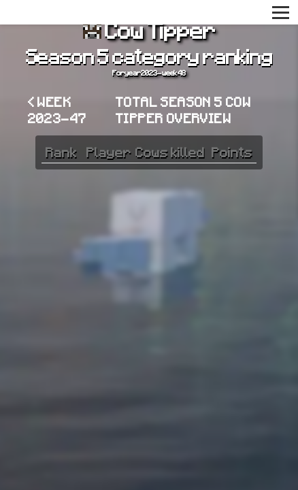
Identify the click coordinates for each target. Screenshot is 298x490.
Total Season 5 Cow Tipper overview (183, 110)
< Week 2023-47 (57, 110)
